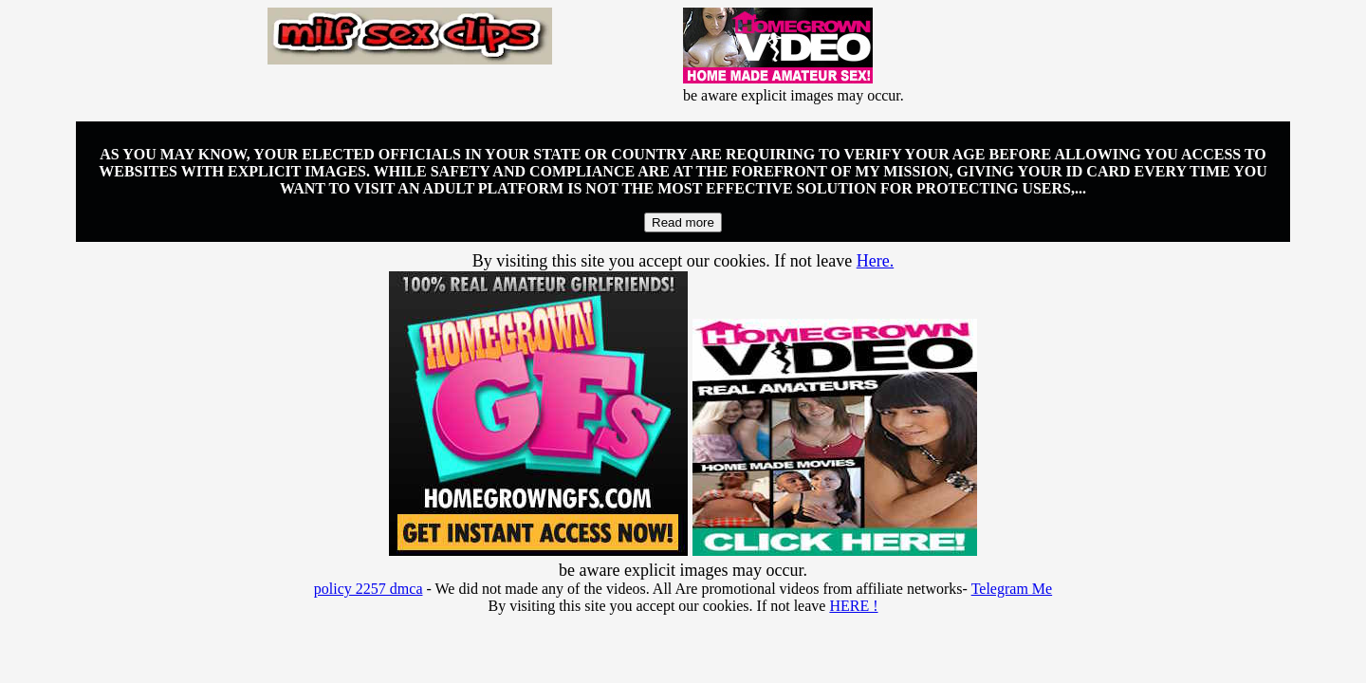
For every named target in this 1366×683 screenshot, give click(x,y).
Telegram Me (1012, 589)
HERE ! (853, 606)
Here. (875, 260)
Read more (683, 222)
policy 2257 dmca (368, 589)
